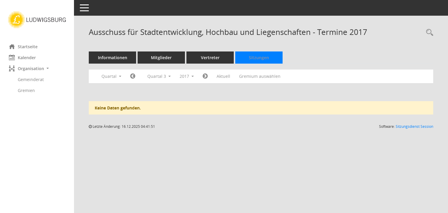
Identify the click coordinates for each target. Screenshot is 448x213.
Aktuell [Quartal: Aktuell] (223, 76)
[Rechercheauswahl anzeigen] (428, 33)
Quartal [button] (111, 76)
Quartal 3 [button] (159, 76)
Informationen (112, 57)
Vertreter (210, 57)
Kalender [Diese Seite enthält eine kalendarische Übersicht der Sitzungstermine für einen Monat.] (22, 57)
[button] (37, 68)
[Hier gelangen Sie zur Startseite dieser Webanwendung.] (37, 19)
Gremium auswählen (260, 76)
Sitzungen (259, 57)
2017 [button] (187, 76)
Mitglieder (161, 57)
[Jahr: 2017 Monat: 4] (133, 76)
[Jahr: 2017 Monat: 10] (205, 76)
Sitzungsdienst (414, 126)
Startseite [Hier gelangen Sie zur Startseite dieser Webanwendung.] (23, 46)
